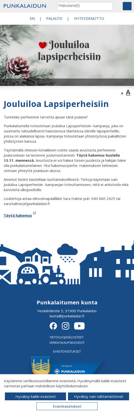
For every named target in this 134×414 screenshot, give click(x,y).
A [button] (122, 93)
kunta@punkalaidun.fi (67, 315)
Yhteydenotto (89, 18)
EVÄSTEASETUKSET (67, 351)
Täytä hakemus (20, 215)
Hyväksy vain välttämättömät (98, 396)
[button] (127, 6)
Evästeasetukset (67, 406)
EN (32, 18)
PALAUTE (54, 18)
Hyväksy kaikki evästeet (35, 396)
